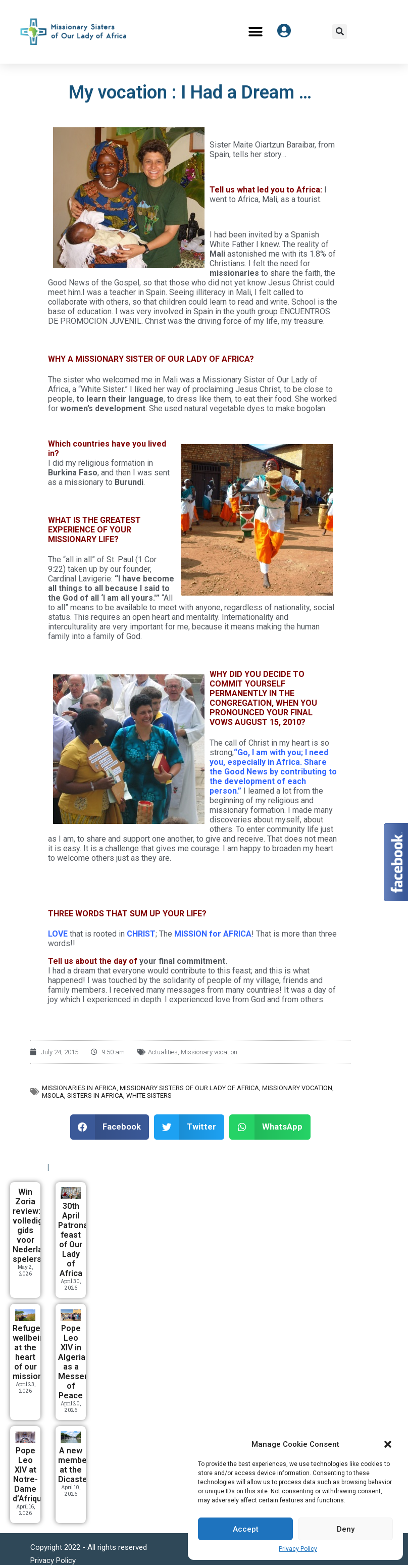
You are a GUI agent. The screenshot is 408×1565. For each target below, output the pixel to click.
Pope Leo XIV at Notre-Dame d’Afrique (29, 1474)
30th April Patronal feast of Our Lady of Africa (74, 1239)
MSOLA (53, 1095)
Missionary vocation (209, 1052)
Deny (345, 1529)
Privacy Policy (298, 1548)
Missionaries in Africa (79, 1088)
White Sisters (149, 1095)
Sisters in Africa (95, 1095)
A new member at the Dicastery (76, 1465)
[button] (388, 1444)
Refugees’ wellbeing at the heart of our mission (32, 1352)
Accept (246, 1529)
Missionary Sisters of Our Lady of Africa (189, 1088)
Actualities (163, 1052)
